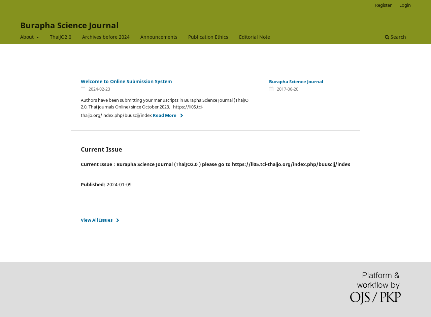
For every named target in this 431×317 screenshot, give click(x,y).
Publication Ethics (208, 37)
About (27, 37)
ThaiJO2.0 (60, 37)
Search (395, 37)
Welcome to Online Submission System (126, 81)
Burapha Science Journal (69, 25)
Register (383, 5)
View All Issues (96, 220)
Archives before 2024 (106, 37)
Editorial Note (254, 37)
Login (405, 5)
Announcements (158, 37)
